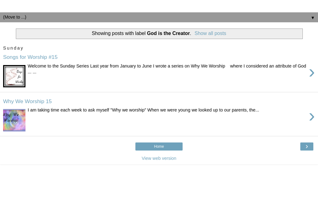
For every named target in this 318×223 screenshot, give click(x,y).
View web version (159, 158)
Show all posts (210, 33)
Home (159, 146)
